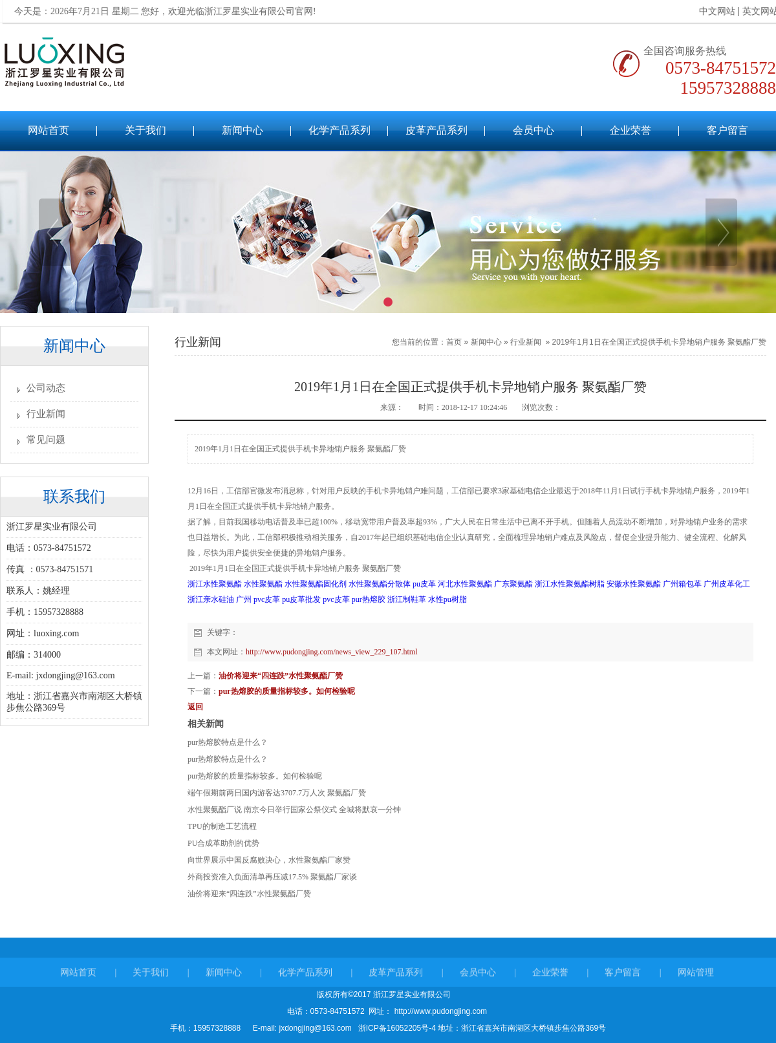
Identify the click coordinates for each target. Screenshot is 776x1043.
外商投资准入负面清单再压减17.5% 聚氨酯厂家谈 (272, 876)
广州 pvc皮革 (258, 599)
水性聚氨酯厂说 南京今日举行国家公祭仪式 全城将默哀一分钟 (294, 809)
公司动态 (46, 388)
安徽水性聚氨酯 (634, 583)
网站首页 (48, 130)
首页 (454, 342)
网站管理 (696, 978)
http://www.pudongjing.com (439, 1011)
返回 (195, 706)
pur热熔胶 (368, 599)
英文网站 (755, 11)
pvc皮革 (336, 599)
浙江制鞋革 (406, 599)
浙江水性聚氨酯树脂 (570, 583)
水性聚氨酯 (263, 583)
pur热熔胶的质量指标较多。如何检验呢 (287, 691)
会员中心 (533, 130)
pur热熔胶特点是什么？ (228, 742)
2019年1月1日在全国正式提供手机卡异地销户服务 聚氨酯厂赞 (659, 342)
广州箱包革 (682, 583)
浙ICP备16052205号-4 (397, 1028)
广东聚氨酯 (513, 583)
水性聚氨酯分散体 (380, 583)
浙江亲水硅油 (211, 599)
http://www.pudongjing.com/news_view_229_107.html (332, 651)
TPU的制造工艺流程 (222, 826)
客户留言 (727, 130)
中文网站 (711, 11)
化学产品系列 (339, 130)
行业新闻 (46, 414)
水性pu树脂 (447, 599)
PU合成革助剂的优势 (223, 843)
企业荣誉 (630, 130)
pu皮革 (424, 583)
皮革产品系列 (436, 130)
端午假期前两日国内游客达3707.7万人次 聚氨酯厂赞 (277, 792)
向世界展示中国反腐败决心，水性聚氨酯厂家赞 (269, 860)
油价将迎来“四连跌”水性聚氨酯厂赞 (281, 675)
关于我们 (145, 130)
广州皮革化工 (727, 583)
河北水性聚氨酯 (465, 583)
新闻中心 (242, 130)
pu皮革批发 (301, 599)
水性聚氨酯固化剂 (316, 583)
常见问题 (46, 440)
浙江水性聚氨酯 (215, 583)
